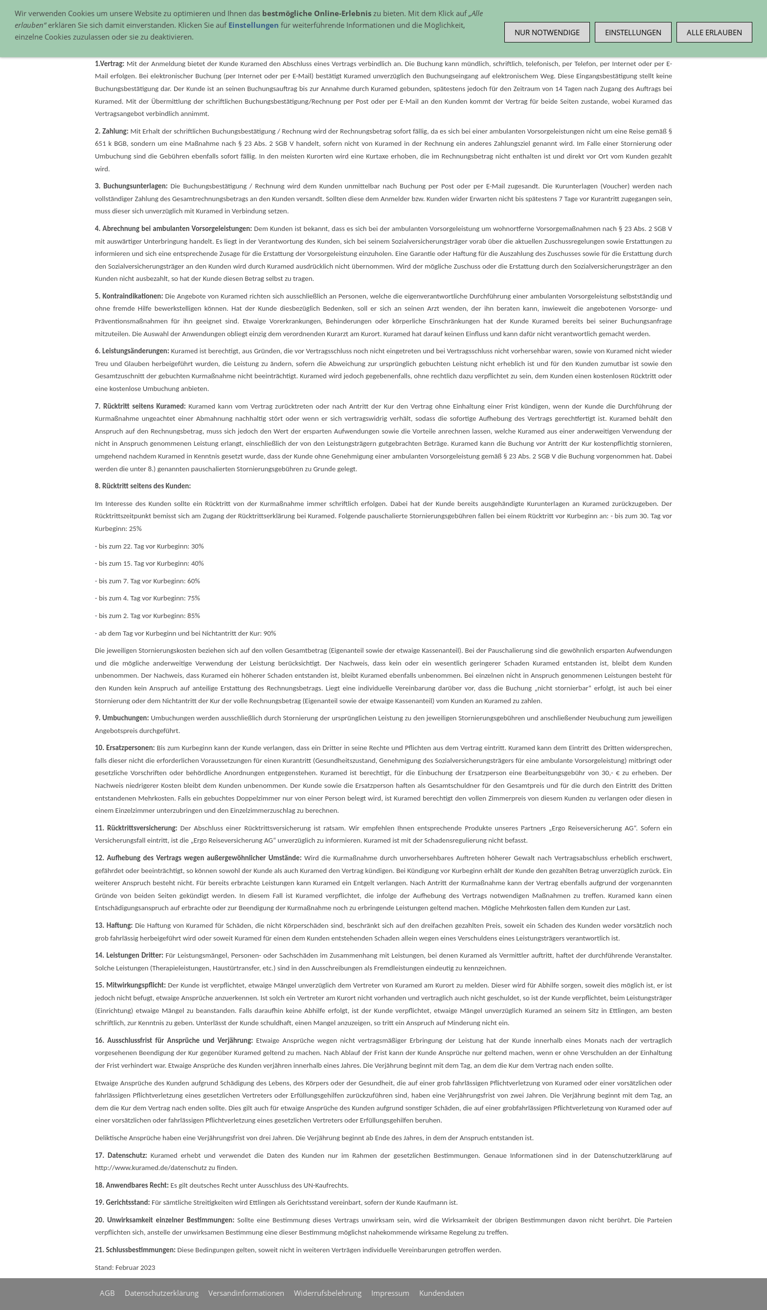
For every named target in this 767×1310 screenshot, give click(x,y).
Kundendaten (441, 1293)
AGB (107, 1293)
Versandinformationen (246, 1293)
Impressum (390, 1293)
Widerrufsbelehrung (327, 1293)
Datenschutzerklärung (162, 1293)
